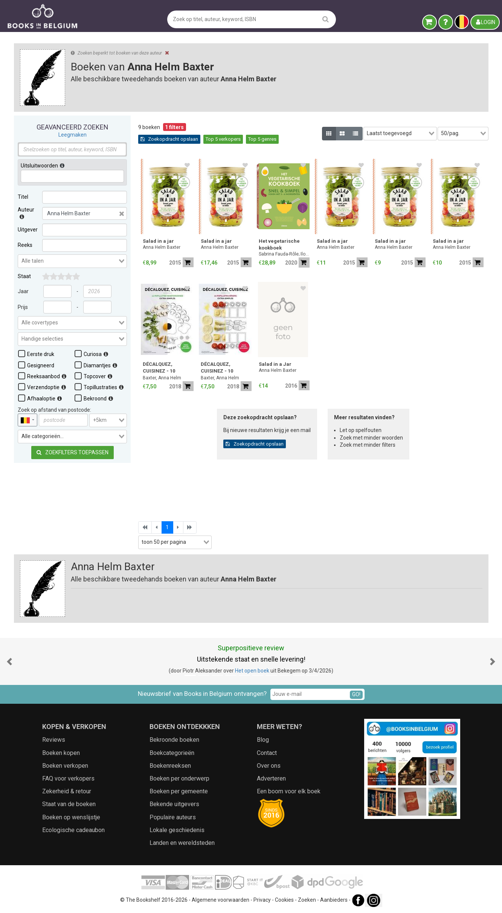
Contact (267, 752)
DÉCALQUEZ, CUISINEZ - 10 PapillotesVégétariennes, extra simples (168, 368)
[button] (9, 661)
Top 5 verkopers (223, 139)
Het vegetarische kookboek (279, 244)
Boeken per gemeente (179, 791)
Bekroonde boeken (174, 739)
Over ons (269, 765)
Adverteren (271, 778)
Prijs (23, 307)
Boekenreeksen (170, 765)
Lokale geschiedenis (177, 830)
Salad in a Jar (275, 364)
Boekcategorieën (172, 752)
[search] (325, 19)
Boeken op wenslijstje (71, 817)
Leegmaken (72, 135)
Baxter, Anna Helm (162, 377)
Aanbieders (334, 900)
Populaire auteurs (173, 817)
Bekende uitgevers (174, 804)
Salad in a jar (158, 241)
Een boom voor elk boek (288, 791)
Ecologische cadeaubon (73, 830)
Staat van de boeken (69, 804)
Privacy (262, 900)
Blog (263, 739)
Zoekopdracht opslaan (169, 139)
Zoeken (307, 900)
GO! (356, 694)
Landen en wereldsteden (182, 842)
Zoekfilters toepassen (72, 452)
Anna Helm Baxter (161, 247)
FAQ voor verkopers (68, 778)
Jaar (23, 291)
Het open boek (252, 671)
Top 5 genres (262, 139)
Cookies (284, 900)
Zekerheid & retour (66, 791)
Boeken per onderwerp (179, 778)
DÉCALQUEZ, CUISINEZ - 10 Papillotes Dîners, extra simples (222, 368)
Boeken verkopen (65, 765)
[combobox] (72, 261)
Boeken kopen (61, 752)
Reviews (53, 739)
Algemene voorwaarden (220, 900)
